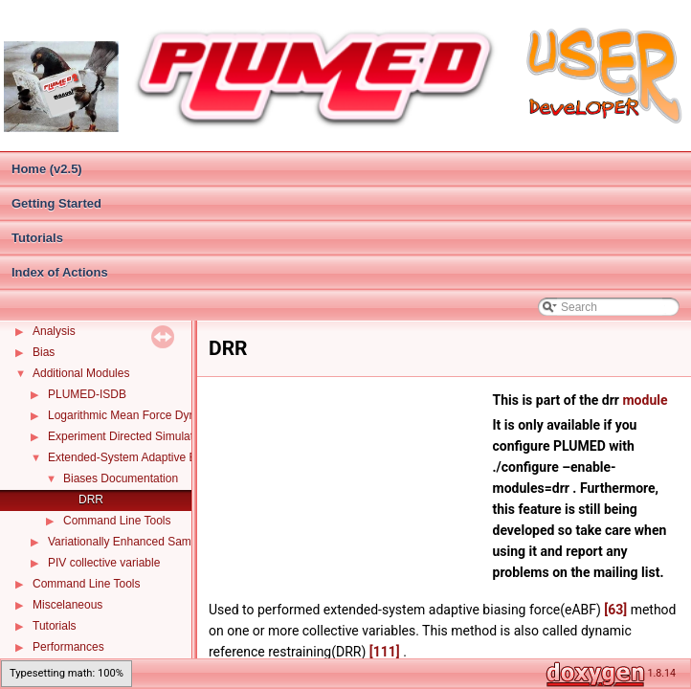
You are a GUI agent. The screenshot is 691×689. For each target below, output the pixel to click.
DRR (90, 499)
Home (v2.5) (46, 169)
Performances (68, 647)
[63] (615, 609)
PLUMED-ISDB (87, 394)
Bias (44, 352)
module (644, 400)
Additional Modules (81, 373)
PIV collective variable (104, 562)
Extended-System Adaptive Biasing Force (153, 457)
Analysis (54, 331)
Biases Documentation (120, 478)
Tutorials (37, 238)
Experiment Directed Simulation (128, 436)
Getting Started (56, 203)
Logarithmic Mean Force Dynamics (136, 415)
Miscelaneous (67, 604)
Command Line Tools (117, 520)
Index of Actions (59, 272)
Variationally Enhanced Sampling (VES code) (163, 541)
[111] (384, 651)
